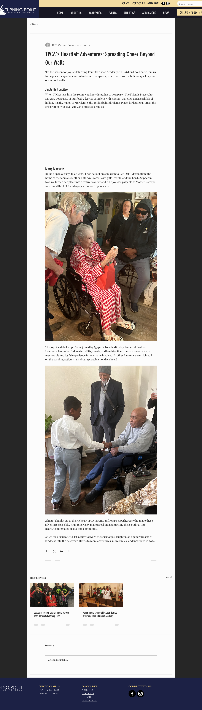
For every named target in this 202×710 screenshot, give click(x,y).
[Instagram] (168, 3)
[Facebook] (163, 3)
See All (169, 577)
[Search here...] (188, 4)
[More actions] (155, 45)
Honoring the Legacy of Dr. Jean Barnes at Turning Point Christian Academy (100, 614)
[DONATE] (125, 3)
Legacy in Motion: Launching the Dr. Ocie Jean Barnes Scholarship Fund (51, 614)
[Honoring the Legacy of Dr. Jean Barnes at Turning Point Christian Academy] (101, 595)
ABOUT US (88, 690)
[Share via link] (68, 551)
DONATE (87, 697)
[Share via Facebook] (46, 551)
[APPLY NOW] (153, 3)
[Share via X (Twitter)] (54, 551)
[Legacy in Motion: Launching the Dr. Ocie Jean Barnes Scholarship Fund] (52, 595)
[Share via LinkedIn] (61, 551)
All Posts (34, 24)
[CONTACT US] (138, 3)
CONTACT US (89, 700)
